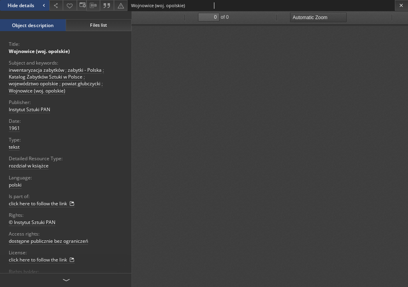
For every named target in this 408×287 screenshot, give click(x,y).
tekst (14, 147)
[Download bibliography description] (93, 5)
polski (15, 184)
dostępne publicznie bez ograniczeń (48, 241)
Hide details (27, 5)
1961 (14, 128)
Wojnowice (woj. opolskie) (39, 51)
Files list (98, 25)
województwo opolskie (33, 83)
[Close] (401, 5)
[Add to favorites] (69, 5)
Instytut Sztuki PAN (29, 109)
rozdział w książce (29, 165)
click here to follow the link (42, 203)
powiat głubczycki (81, 83)
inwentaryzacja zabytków (36, 70)
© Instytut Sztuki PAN (32, 222)
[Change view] (81, 5)
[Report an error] (121, 5)
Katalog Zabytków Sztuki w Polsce (45, 76)
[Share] (56, 5)
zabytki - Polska (85, 70)
